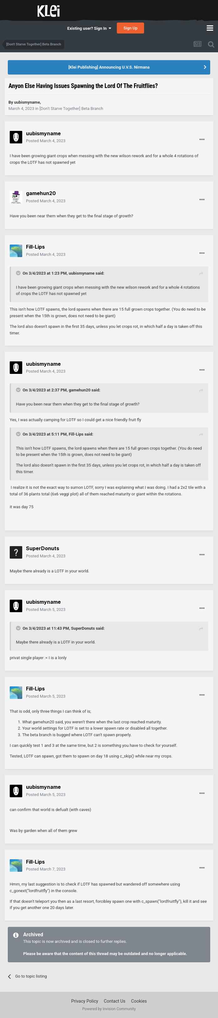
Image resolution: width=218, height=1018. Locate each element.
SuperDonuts (83, 628)
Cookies (139, 1001)
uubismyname (81, 273)
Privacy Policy (84, 1001)
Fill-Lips (76, 434)
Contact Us (115, 1001)
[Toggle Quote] (19, 273)
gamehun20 (79, 390)
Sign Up (130, 28)
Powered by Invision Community (109, 1009)
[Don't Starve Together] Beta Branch (71, 108)
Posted (45, 140)
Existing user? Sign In (89, 28)
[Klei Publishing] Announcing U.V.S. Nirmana (108, 67)
